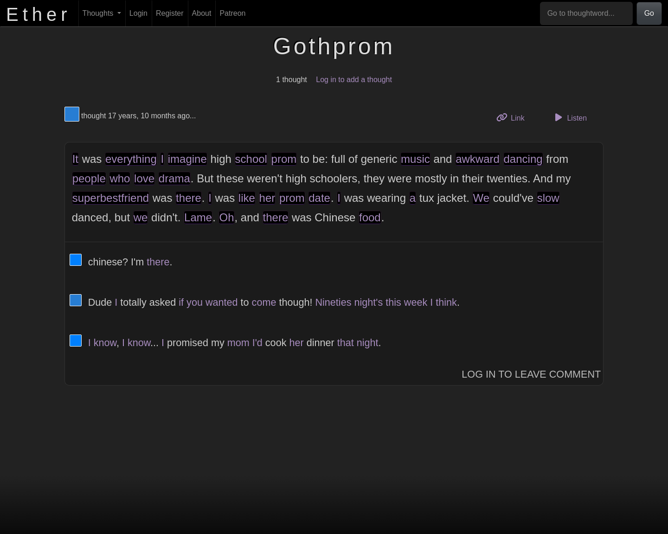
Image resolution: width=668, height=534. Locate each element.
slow (548, 198)
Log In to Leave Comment (531, 374)
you (194, 302)
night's (368, 302)
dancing (523, 159)
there (188, 198)
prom (284, 159)
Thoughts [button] (99, 13)
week (415, 302)
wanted (222, 302)
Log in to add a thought (354, 80)
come (264, 302)
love (144, 178)
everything (131, 159)
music (415, 159)
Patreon (232, 13)
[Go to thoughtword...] (586, 13)
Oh (226, 217)
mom (238, 342)
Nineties (333, 302)
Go (649, 13)
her (267, 198)
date (319, 198)
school (251, 159)
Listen (569, 117)
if (181, 302)
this (393, 302)
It (75, 159)
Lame (198, 217)
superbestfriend (110, 198)
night (368, 342)
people (89, 178)
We (481, 198)
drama (174, 178)
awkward (478, 159)
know (105, 342)
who (119, 178)
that (345, 342)
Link (514, 117)
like (246, 198)
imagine (187, 159)
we (141, 217)
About (202, 13)
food (370, 217)
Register (170, 13)
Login (138, 13)
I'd (257, 342)
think (446, 302)
